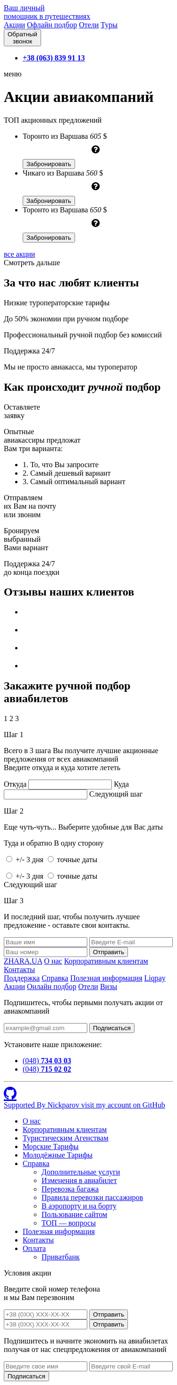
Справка (55, 978)
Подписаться (112, 1028)
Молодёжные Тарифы (58, 1155)
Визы (108, 986)
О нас (53, 961)
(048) (47, 1061)
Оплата (34, 1248)
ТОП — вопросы (69, 1223)
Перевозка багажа (70, 1189)
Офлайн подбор (52, 25)
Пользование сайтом (74, 1214)
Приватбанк (61, 1257)
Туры (109, 25)
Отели (89, 25)
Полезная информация (106, 978)
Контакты (19, 969)
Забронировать (48, 164)
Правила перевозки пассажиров (92, 1197)
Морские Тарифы (51, 1146)
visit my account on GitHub (123, 1105)
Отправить (108, 1314)
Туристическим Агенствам (66, 1138)
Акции (14, 25)
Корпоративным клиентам (106, 961)
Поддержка (22, 978)
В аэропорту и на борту (79, 1206)
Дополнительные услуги (81, 1172)
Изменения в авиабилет (79, 1180)
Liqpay (155, 978)
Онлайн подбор (51, 986)
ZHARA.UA (23, 961)
